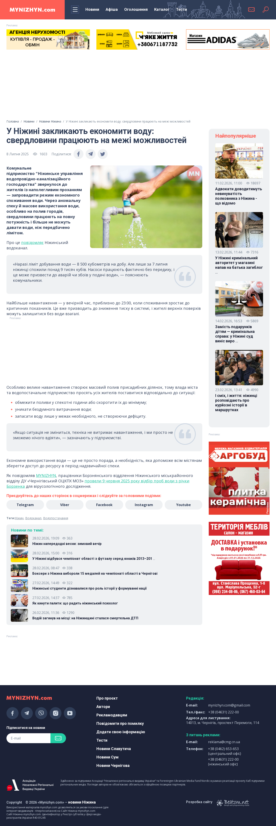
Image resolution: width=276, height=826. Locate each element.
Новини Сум (107, 757)
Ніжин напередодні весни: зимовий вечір (67, 544)
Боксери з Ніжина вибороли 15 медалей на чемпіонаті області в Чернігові (94, 573)
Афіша (112, 9)
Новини (92, 9)
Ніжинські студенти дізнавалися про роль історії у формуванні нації (89, 588)
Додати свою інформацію (120, 732)
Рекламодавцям (111, 715)
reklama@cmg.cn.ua (224, 741)
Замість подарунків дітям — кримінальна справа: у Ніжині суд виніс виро (235, 333)
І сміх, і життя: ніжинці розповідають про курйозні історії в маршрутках (236, 402)
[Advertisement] (138, 86)
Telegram (25, 504)
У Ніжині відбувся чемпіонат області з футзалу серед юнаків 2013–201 (93, 559)
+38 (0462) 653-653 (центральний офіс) (224, 751)
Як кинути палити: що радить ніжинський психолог (75, 603)
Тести (181, 9)
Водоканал (33, 518)
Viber (64, 504)
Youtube (183, 504)
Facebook (104, 504)
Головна (12, 121)
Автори (103, 706)
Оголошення (136, 9)
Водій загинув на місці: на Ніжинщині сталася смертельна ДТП (85, 618)
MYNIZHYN (46, 475)
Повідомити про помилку (120, 723)
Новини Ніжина (50, 121)
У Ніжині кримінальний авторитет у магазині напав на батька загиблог (239, 265)
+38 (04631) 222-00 (223, 712)
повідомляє (32, 242)
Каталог (161, 9)
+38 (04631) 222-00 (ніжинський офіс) (223, 761)
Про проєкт (107, 698)
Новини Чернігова (113, 765)
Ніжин (19, 518)
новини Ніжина (82, 802)
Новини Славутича (113, 748)
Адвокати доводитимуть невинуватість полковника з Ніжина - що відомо (238, 196)
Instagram (144, 504)
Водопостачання (55, 518)
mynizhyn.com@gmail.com (229, 705)
